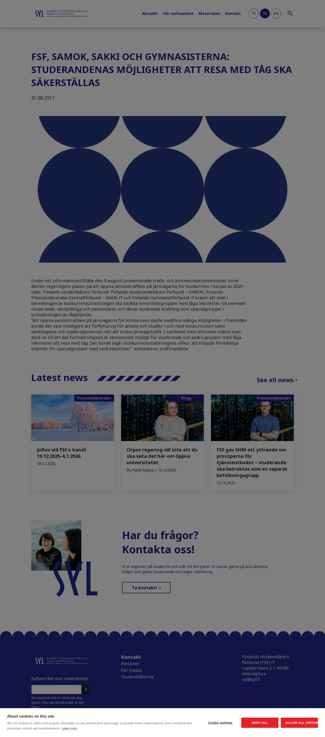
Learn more (127, 728)
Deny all (233, 722)
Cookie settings (176, 722)
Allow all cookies (290, 722)
